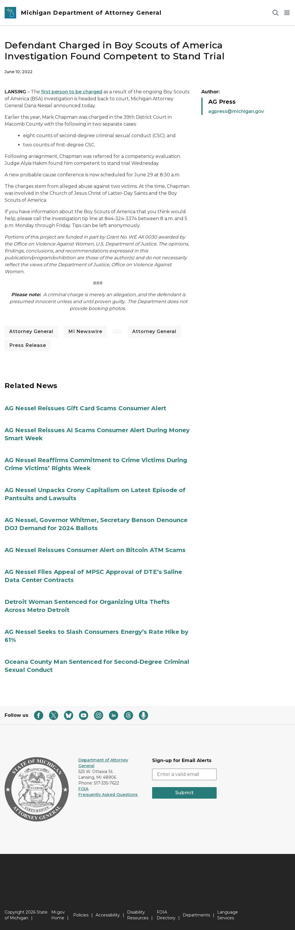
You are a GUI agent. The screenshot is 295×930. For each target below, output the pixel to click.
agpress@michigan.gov (236, 111)
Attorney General (31, 331)
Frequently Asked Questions (108, 794)
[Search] (275, 12)
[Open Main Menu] (286, 12)
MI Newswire (85, 331)
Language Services (227, 915)
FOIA (83, 788)
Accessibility (108, 915)
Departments (196, 915)
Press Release (27, 345)
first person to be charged (71, 91)
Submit (184, 792)
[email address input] (184, 774)
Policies (80, 915)
